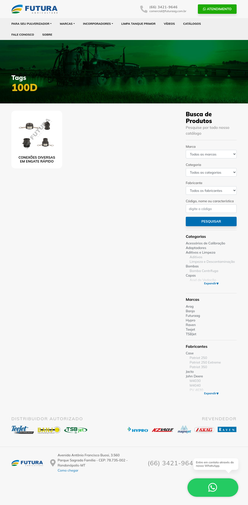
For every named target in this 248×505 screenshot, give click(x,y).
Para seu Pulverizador (30, 23)
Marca (191, 146)
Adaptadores (196, 248)
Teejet (190, 329)
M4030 (195, 381)
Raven (191, 325)
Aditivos (196, 257)
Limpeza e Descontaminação (212, 261)
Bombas (192, 266)
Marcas (66, 23)
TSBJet (191, 334)
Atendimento (217, 9)
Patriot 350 (198, 367)
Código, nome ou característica (210, 201)
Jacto (190, 371)
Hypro (190, 320)
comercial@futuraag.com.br (167, 11)
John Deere (194, 376)
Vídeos (169, 23)
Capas (191, 275)
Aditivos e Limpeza (200, 252)
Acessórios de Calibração (205, 243)
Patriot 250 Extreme (205, 362)
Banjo (190, 311)
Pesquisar (211, 221)
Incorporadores (97, 23)
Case (190, 353)
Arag (190, 306)
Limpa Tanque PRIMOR (138, 23)
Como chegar (68, 470)
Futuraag (193, 315)
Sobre (47, 34)
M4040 (195, 385)
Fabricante (194, 183)
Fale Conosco (22, 34)
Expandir (210, 283)
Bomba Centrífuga (204, 271)
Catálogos (192, 23)
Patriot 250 (198, 358)
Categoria (193, 165)
